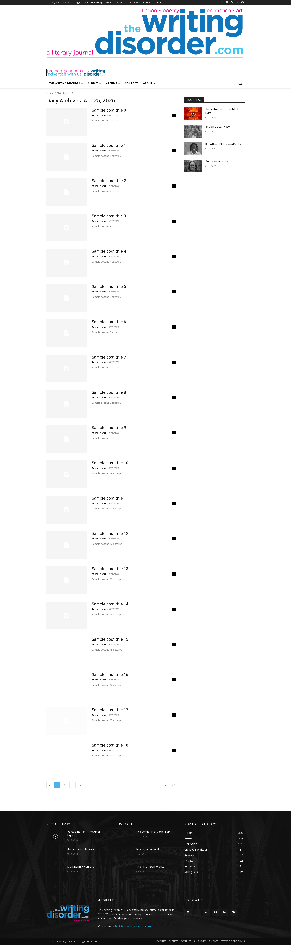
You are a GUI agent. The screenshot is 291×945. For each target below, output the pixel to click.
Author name (99, 115)
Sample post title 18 (110, 745)
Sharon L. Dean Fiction (218, 126)
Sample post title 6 (109, 322)
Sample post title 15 (110, 639)
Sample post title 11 (110, 498)
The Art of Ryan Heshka (150, 866)
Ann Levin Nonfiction (217, 161)
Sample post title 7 (109, 357)
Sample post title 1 (109, 145)
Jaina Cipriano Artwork (80, 849)
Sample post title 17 (110, 710)
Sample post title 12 (110, 533)
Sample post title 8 (109, 392)
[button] (240, 83)
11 (174, 115)
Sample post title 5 (109, 286)
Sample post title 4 (109, 251)
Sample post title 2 (109, 180)
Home (49, 93)
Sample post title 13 (110, 568)
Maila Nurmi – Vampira (80, 866)
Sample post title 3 (109, 216)
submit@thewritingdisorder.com (131, 926)
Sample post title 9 (109, 427)
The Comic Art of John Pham (153, 831)
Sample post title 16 (110, 674)
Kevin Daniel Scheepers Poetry (223, 144)
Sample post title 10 (110, 463)
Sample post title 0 (109, 110)
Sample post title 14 (110, 604)
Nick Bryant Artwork (148, 849)
